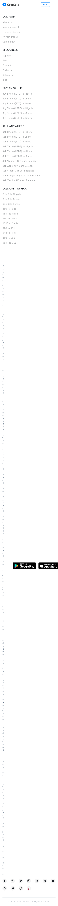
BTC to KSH (8, 228)
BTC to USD (8, 238)
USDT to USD (9, 243)
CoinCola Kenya (11, 204)
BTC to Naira (9, 209)
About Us (7, 22)
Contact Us (8, 65)
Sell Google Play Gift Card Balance (21, 175)
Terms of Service (11, 32)
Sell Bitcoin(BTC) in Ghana (17, 137)
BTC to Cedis (9, 218)
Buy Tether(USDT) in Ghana (17, 113)
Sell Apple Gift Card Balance (18, 166)
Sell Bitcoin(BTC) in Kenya (16, 141)
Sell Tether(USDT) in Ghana (17, 151)
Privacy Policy (10, 37)
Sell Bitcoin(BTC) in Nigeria (17, 132)
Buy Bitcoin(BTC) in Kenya (16, 103)
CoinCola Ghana (11, 199)
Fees (5, 60)
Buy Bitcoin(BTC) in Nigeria (17, 94)
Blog (4, 80)
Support (6, 55)
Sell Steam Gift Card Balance (18, 170)
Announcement (10, 27)
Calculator (8, 75)
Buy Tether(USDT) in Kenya (17, 118)
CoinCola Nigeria (11, 194)
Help (45, 4)
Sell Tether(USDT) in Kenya (17, 156)
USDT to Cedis (10, 223)
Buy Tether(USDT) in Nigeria (17, 108)
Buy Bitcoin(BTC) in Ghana (17, 98)
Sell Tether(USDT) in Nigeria (17, 146)
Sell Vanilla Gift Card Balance (18, 180)
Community (8, 41)
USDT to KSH (9, 233)
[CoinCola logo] (10, 4)
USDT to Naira (10, 213)
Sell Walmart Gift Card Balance (19, 161)
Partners (7, 70)
